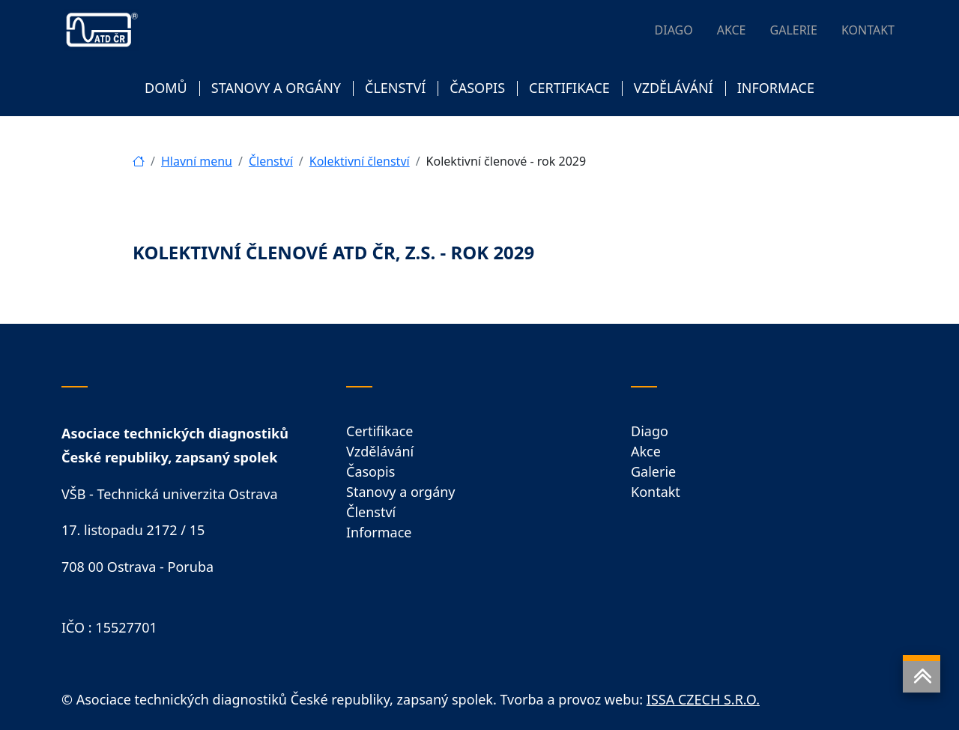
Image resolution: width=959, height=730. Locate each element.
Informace (378, 532)
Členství (271, 161)
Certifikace (379, 431)
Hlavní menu (196, 161)
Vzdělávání (380, 451)
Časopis (370, 471)
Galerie (653, 471)
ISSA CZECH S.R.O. (703, 699)
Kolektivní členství (359, 161)
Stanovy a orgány (401, 492)
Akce (646, 451)
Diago (649, 431)
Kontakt (655, 492)
